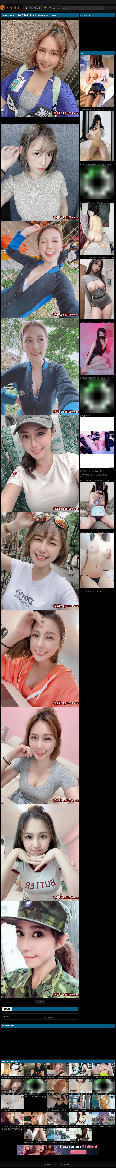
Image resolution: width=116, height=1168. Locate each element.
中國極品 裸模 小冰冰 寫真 (101, 1078)
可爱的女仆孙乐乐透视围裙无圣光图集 (81, 1078)
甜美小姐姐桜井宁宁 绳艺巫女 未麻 (104, 1110)
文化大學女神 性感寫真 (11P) (79, 1110)
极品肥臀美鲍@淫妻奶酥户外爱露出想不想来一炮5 (13, 1129)
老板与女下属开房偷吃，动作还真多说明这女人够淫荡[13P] (104, 1094)
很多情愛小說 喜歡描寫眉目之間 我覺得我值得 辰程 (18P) (35, 1126)
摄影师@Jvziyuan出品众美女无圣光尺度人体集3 (35, 1097)
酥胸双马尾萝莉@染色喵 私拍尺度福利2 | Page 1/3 (95, 481)
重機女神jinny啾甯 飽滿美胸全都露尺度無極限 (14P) (58, 1110)
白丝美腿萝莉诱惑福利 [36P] (11, 1110)
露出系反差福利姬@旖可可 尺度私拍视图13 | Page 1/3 (96, 378)
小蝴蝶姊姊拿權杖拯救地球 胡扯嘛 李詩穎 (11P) (35, 1078)
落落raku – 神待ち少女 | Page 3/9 (90, 471)
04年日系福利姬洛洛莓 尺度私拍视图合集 (35, 1143)
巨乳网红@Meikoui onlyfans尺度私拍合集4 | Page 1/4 (97, 322)
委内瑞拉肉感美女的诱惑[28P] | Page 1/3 (92, 202)
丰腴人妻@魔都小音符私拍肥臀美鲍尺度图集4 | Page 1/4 (96, 476)
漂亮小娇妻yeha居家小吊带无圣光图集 (13, 1094)
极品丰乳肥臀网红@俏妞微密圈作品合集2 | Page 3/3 (96, 164)
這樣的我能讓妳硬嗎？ (31, 1094)
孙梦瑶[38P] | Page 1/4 (87, 416)
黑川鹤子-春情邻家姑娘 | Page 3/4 (90, 591)
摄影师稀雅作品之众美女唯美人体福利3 (58, 1094)
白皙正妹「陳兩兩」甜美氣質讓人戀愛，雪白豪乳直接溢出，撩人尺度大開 (104, 1126)
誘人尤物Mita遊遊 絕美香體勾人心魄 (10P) (58, 1143)
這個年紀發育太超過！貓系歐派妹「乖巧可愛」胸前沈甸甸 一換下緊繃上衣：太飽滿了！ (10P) (81, 1126)
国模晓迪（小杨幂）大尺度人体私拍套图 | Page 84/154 (97, 258)
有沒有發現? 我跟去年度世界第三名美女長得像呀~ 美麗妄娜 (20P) (58, 1126)
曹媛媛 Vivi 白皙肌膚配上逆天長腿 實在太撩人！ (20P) (13, 1126)
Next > (42, 1002)
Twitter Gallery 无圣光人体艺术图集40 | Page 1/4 (95, 532)
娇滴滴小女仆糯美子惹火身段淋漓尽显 (13, 1078)
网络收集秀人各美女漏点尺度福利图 (58, 1078)
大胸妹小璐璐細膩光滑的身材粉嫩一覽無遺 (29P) (81, 1094)
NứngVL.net (10, 7)
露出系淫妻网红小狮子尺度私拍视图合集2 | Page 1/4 (96, 110)
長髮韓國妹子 (74, 1143)
